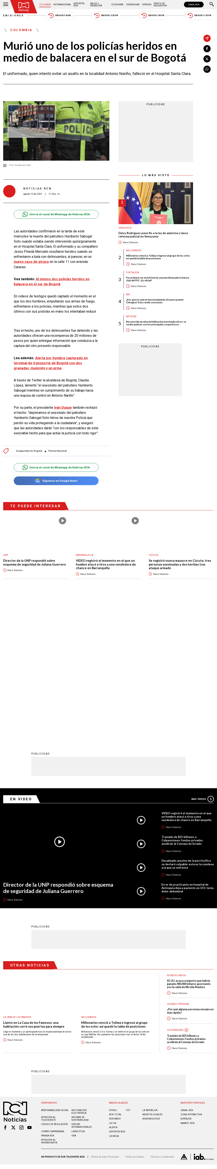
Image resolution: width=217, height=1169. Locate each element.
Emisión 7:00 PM (152, 15)
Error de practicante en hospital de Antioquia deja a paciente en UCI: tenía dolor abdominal (187, 748)
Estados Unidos (176, 836)
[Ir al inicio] (23, 6)
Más (202, 659)
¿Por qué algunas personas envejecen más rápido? (190, 871)
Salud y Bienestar (96, 4)
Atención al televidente (48, 979)
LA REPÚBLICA (149, 970)
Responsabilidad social (55, 970)
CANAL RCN (193, 4)
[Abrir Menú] (5, 5)
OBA (73, 996)
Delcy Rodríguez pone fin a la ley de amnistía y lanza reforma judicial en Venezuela (153, 235)
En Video (21, 659)
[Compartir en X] (207, 58)
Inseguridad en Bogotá (29, 451)
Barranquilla (84, 555)
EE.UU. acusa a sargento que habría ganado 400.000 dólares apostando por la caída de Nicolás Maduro (188, 844)
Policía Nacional (57, 451)
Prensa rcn (47, 996)
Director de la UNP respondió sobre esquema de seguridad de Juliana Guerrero (34, 562)
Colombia (45, 4)
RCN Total (115, 975)
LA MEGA (114, 996)
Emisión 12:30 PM (106, 15)
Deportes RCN (79, 4)
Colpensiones (175, 890)
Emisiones (13, 15)
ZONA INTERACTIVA (191, 975)
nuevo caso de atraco (31, 262)
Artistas (131, 316)
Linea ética (78, 992)
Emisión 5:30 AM (59, 15)
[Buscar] (212, 4)
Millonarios (133, 250)
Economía (117, 4)
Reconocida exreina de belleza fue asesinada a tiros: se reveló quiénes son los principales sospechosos (156, 323)
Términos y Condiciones (162, 1017)
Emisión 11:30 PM (199, 15)
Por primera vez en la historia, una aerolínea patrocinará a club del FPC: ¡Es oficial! (157, 279)
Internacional (62, 4)
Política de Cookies (134, 1017)
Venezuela (124, 227)
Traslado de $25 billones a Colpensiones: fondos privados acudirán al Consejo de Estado (182, 701)
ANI (128, 294)
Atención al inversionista (49, 1002)
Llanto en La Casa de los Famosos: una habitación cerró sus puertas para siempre (33, 885)
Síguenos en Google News (56, 481)
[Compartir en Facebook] (207, 48)
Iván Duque (63, 408)
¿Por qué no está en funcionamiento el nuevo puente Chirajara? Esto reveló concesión (155, 301)
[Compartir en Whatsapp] (207, 69)
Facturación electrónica (79, 972)
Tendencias (132, 4)
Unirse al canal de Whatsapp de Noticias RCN (56, 214)
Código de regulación (54, 984)
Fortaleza (132, 272)
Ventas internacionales (81, 986)
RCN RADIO (115, 979)
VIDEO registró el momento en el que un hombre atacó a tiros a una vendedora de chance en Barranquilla (106, 564)
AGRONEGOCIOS (151, 979)
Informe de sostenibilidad (80, 979)
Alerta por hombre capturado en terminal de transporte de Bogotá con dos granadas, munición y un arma (51, 363)
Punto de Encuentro (160, 4)
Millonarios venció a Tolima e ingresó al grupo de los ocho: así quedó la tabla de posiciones (158, 257)
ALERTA (113, 988)
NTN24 (113, 970)
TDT (128, 970)
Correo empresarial (53, 992)
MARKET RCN (188, 983)
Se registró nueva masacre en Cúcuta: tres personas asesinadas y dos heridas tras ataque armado (180, 564)
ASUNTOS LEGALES (152, 975)
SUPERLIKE (186, 979)
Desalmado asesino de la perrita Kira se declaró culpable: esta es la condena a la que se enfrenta (187, 724)
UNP (5, 555)
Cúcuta (153, 555)
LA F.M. (113, 983)
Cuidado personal (178, 864)
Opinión (146, 4)
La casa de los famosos (17, 877)
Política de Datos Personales (105, 1017)
